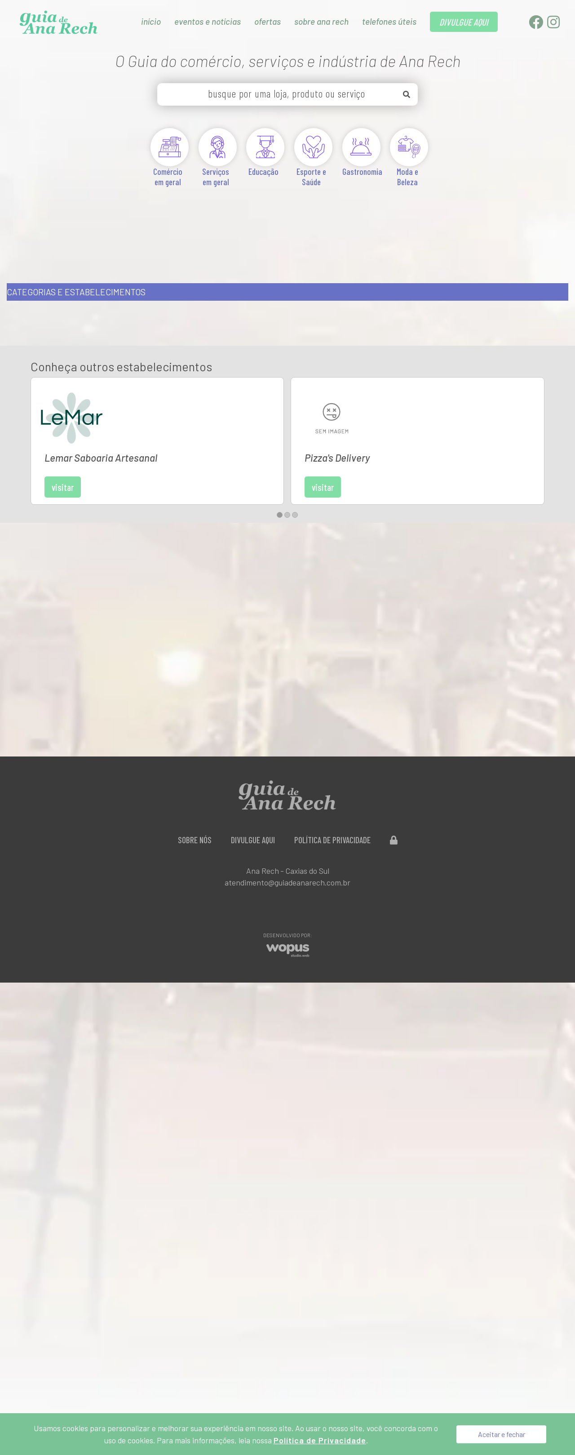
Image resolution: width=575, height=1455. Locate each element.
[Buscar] (406, 94)
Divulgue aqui (253, 794)
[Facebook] (536, 24)
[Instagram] (553, 24)
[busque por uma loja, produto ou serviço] (287, 94)
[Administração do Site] (394, 794)
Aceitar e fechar (501, 1434)
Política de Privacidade (332, 794)
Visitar (130, 430)
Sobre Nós (195, 794)
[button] (280, 469)
